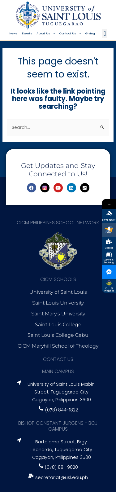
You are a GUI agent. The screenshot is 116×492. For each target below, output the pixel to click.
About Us (46, 33)
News (13, 33)
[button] (104, 33)
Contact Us (70, 33)
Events (27, 33)
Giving (90, 33)
